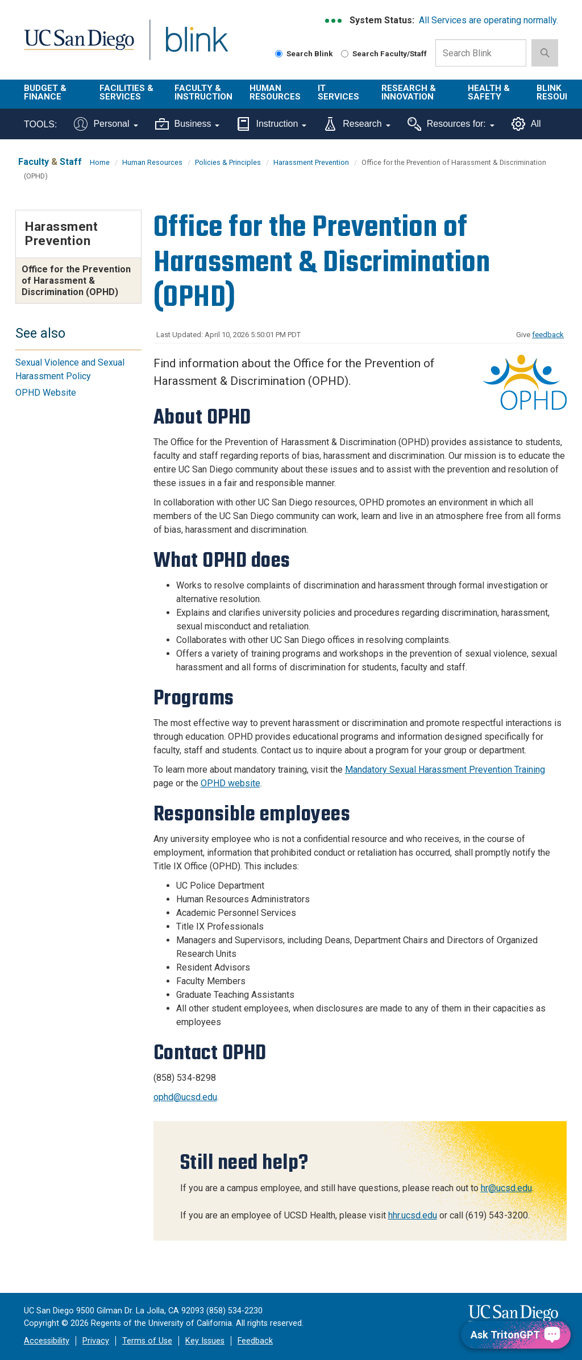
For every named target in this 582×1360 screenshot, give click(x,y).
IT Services (338, 92)
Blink (186, 46)
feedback (548, 334)
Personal (106, 124)
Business (187, 124)
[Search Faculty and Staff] (344, 53)
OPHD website (230, 783)
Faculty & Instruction (203, 92)
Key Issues (205, 1341)
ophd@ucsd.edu (185, 1097)
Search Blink (304, 53)
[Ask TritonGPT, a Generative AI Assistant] (516, 1335)
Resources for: (451, 124)
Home (100, 162)
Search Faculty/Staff (384, 53)
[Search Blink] (278, 53)
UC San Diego (75, 46)
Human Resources (275, 92)
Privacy (95, 1341)
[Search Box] (480, 53)
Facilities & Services (126, 92)
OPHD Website (45, 392)
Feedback (255, 1341)
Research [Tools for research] (356, 124)
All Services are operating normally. (488, 20)
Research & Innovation (408, 92)
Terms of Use (147, 1341)
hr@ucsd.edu (506, 1188)
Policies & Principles (228, 162)
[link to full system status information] (334, 21)
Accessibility (46, 1341)
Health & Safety (489, 92)
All (526, 124)
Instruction (271, 124)
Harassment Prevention (311, 162)
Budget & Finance (45, 92)
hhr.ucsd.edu (412, 1215)
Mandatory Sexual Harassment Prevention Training (445, 769)
